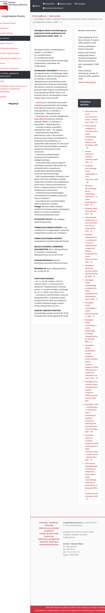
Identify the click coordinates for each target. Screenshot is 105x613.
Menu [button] (40, 6)
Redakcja (56, 574)
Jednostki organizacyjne (12, 53)
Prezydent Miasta (9, 33)
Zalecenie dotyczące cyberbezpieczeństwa (52, 598)
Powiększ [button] (83, 4)
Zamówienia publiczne (11, 48)
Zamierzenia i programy (12, 68)
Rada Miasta (6, 28)
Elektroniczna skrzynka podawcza (52, 581)
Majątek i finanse (8, 43)
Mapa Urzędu (68, 4)
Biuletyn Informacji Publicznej (17, 6)
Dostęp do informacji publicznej (51, 587)
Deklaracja (44, 105)
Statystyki (51, 577)
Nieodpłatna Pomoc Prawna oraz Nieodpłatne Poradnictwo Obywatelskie (16, 89)
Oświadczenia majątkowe (12, 58)
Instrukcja (46, 574)
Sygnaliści (5, 96)
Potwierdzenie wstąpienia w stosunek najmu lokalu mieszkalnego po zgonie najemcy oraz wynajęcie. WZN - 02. (92, 139)
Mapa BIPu (52, 4)
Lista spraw (58, 16)
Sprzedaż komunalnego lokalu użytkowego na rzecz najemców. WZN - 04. (92, 179)
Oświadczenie (46, 119)
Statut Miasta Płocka (10, 23)
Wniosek (66, 70)
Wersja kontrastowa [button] (57, 8)
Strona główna (43, 16)
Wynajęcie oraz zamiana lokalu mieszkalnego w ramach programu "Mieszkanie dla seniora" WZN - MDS (92, 431)
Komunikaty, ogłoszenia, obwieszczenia (12, 74)
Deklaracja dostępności (51, 592)
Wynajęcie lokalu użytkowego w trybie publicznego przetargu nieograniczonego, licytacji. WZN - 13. (92, 361)
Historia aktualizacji (88, 82)
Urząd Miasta (7, 38)
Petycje (4, 81)
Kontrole (5, 63)
